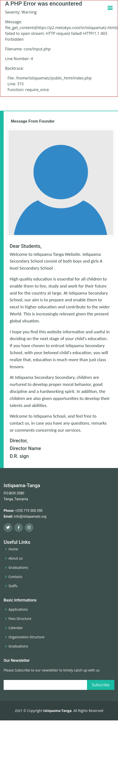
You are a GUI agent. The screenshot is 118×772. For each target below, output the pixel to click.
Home (13, 549)
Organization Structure (26, 637)
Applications (18, 609)
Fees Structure (19, 618)
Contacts (15, 576)
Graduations (18, 567)
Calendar (15, 628)
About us (15, 558)
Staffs (12, 586)
